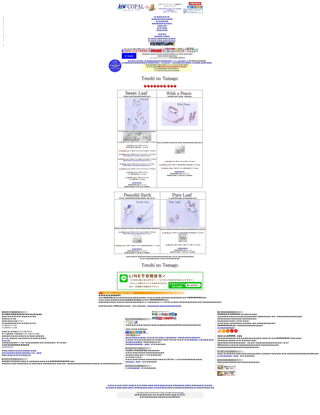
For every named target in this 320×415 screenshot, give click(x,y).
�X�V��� (162, 28)
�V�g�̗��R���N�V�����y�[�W (158, 61)
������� (171, 337)
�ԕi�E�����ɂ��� (227, 356)
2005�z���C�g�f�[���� (201, 63)
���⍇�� (162, 26)
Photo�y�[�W (165, 63)
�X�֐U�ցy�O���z (156, 337)
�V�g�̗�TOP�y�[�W (136, 61)
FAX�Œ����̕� (132, 368)
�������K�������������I (164, 306)
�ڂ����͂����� (226, 328)
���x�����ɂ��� (139, 344)
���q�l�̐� (162, 30)
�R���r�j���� (133, 342)
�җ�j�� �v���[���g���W (120, 388)
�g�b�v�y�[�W (115, 385)
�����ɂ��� (132, 362)
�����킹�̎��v (184, 385)
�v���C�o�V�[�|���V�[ (18, 355)
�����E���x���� (162, 19)
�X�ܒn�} (6, 340)
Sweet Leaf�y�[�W (179, 61)
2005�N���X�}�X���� (181, 63)
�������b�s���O (162, 23)
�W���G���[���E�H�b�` (159, 385)
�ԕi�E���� (162, 21)
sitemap (181, 392)
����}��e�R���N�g (189, 337)
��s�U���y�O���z (135, 337)
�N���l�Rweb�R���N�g (199, 340)
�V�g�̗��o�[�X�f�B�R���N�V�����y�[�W (141, 63)
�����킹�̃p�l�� (203, 385)
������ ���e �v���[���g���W (156, 388)
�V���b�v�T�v (162, 17)
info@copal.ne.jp (7, 347)
